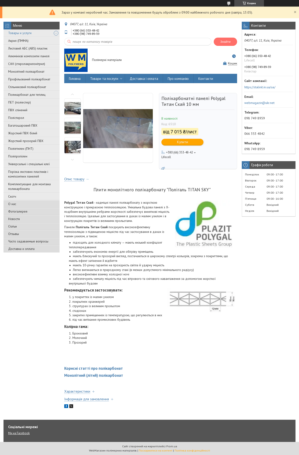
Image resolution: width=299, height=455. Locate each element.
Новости (14, 219)
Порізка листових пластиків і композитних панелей (28, 174)
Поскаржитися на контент (155, 450)
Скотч (12, 196)
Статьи (12, 226)
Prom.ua (171, 446)
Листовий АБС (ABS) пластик (27, 48)
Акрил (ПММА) (18, 41)
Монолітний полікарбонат (26, 71)
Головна (75, 78)
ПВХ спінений (17, 110)
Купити (182, 142)
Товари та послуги (104, 78)
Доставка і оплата (144, 78)
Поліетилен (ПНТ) (20, 148)
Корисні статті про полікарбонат (93, 368)
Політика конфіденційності (192, 450)
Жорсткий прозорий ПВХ (25, 141)
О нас (12, 204)
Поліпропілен (17, 156)
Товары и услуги (20, 33)
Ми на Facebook (19, 433)
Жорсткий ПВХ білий (22, 133)
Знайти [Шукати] (225, 41)
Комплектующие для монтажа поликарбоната (29, 186)
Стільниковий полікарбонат (27, 87)
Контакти (205, 78)
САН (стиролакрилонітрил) (26, 64)
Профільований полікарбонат (29, 79)
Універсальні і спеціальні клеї (29, 164)
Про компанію (178, 78)
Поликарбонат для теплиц (27, 94)
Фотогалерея (17, 211)
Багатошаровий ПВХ (22, 125)
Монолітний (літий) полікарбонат (93, 375)
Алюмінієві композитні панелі (29, 56)
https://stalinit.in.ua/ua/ (259, 87)
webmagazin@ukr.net (259, 103)
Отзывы (13, 234)
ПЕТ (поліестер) (19, 102)
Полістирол (16, 118)
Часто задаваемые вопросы (28, 241)
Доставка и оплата (21, 249)
